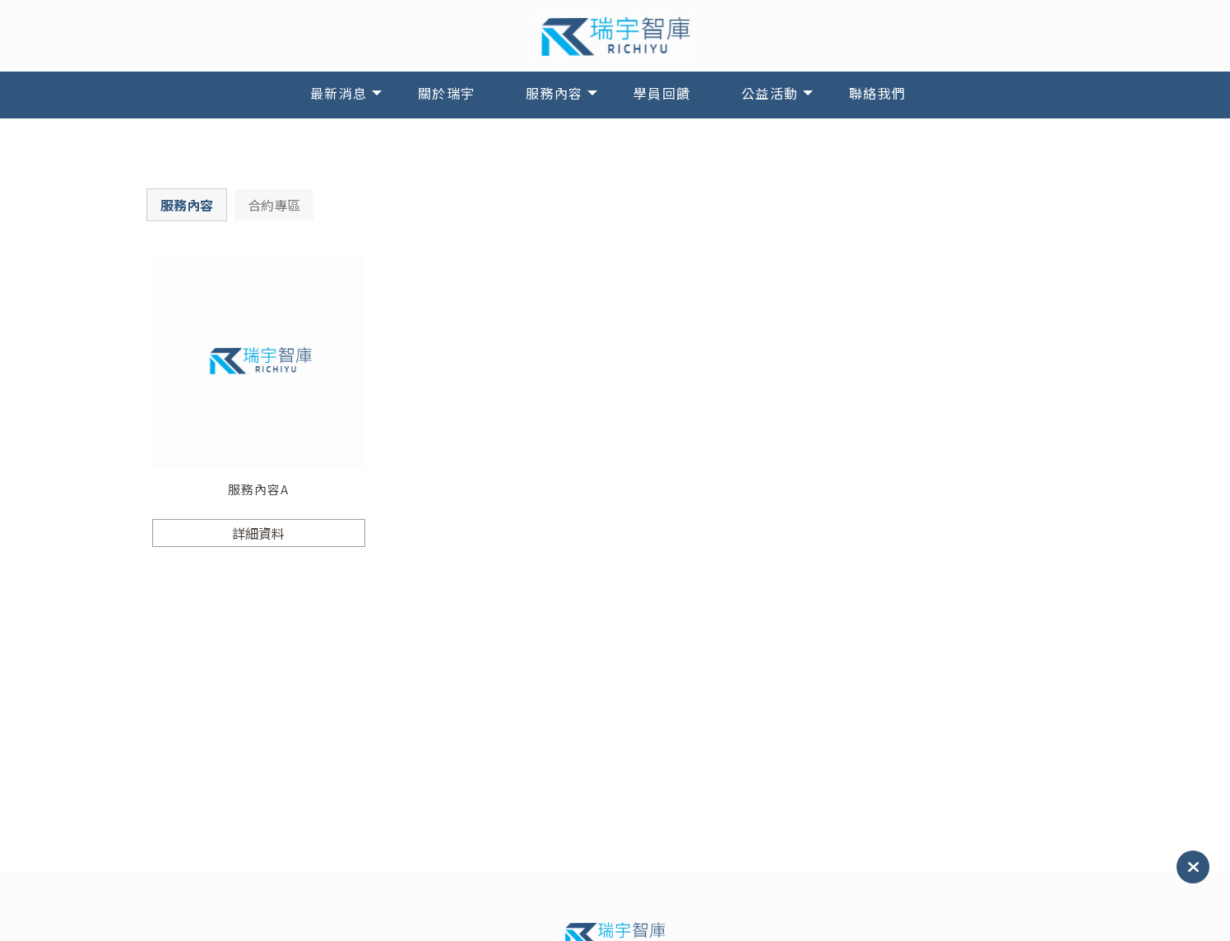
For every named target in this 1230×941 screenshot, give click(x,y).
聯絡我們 (878, 93)
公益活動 (770, 93)
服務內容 (554, 93)
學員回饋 (662, 93)
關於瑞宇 (447, 93)
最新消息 (339, 93)
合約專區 (274, 205)
